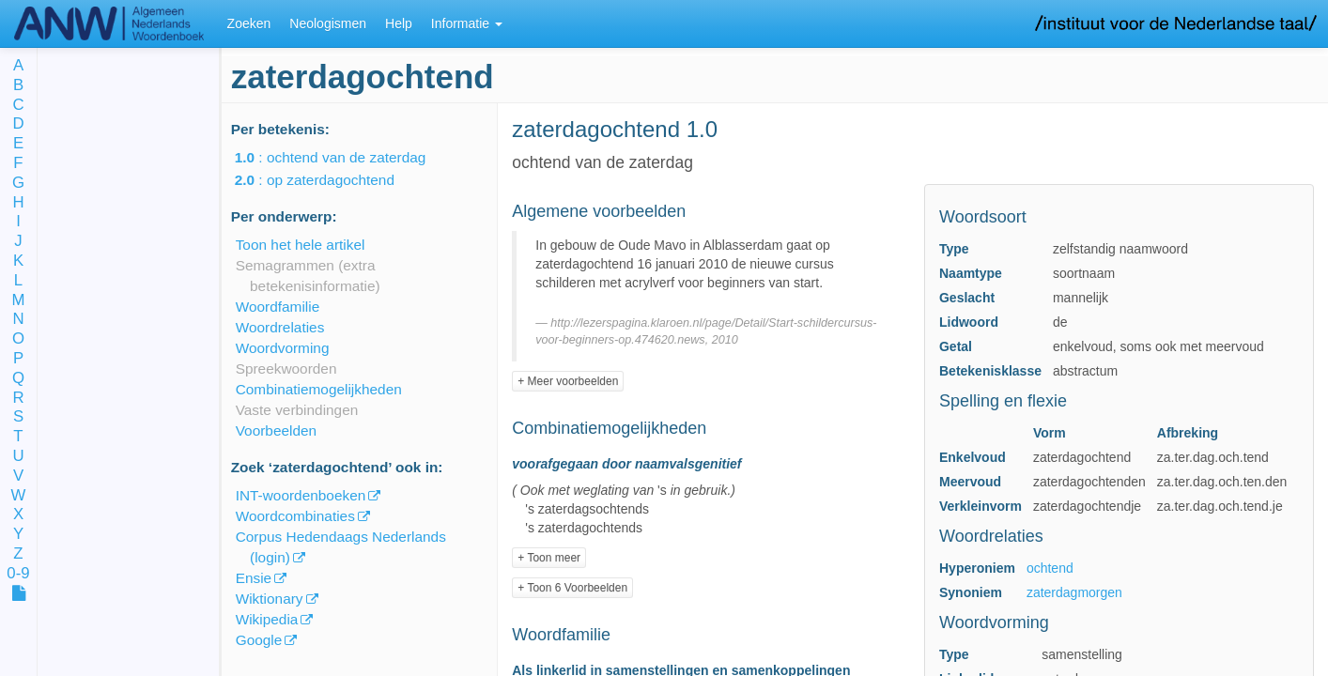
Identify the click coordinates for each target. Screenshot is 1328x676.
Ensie (254, 578)
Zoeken (249, 23)
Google (259, 640)
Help (398, 23)
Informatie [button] (466, 23)
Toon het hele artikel (300, 245)
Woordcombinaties (295, 516)
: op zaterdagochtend (327, 180)
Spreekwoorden (286, 368)
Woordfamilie (278, 307)
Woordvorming (283, 348)
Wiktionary (269, 599)
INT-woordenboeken (301, 495)
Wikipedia (267, 619)
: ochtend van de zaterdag (343, 157)
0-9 (18, 574)
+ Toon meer (548, 557)
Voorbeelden (276, 430)
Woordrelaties (280, 327)
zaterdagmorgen (1074, 592)
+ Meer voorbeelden (567, 381)
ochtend (1050, 568)
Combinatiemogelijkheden (319, 389)
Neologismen (327, 23)
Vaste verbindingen (297, 410)
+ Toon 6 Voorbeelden (572, 587)
